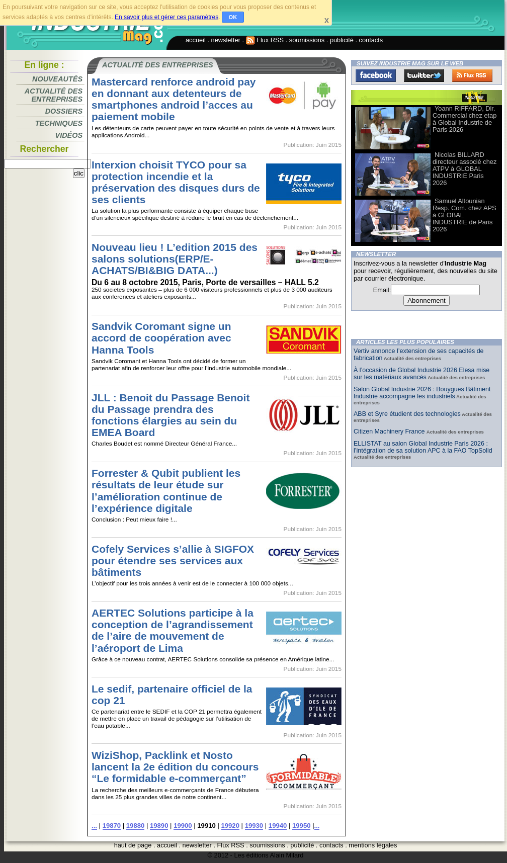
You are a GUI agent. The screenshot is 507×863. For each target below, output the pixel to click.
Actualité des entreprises (53, 95)
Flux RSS (265, 40)
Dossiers (63, 111)
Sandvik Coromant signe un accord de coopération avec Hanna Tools (161, 337)
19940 (278, 825)
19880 (135, 825)
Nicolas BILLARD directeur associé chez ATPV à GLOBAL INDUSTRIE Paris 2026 (464, 169)
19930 (254, 825)
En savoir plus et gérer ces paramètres (166, 17)
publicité (342, 40)
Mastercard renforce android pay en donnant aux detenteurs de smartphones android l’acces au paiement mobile (174, 99)
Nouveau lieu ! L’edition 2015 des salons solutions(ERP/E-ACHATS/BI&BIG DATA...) (175, 258)
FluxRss (472, 75)
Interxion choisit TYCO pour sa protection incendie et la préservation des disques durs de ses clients (176, 182)
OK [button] (233, 17)
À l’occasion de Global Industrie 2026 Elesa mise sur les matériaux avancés (421, 374)
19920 (230, 825)
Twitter (424, 75)
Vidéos (68, 135)
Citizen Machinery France (390, 431)
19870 (112, 825)
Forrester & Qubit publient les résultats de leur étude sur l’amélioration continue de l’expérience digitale (166, 490)
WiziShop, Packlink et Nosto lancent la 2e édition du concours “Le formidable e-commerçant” (175, 766)
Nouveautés (57, 79)
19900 (183, 825)
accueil (196, 40)
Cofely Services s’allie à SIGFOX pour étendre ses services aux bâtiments (173, 560)
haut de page (133, 845)
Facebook (376, 75)
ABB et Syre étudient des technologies (407, 413)
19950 (301, 825)
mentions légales (373, 845)
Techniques (58, 123)
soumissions (306, 40)
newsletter (225, 40)
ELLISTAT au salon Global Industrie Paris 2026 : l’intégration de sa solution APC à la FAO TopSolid (423, 447)
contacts (371, 40)
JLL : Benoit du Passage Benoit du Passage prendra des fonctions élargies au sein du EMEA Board (170, 415)
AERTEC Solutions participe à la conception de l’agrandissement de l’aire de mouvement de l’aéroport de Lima (173, 630)
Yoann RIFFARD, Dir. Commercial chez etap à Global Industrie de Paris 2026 (464, 119)
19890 (159, 825)
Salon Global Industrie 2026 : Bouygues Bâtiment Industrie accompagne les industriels (422, 393)
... (94, 825)
